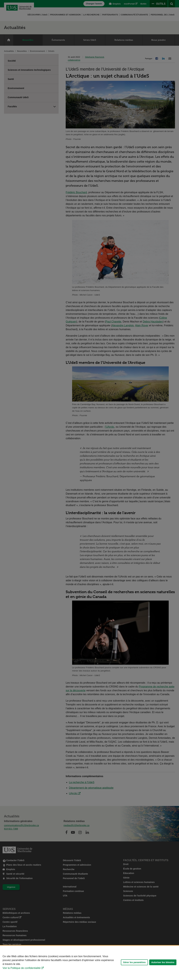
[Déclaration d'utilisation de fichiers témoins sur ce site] (89, 962)
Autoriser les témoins (162, 962)
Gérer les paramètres (134, 962)
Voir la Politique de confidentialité (21, 968)
